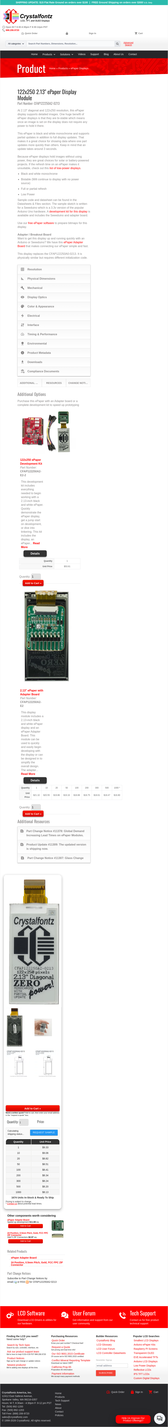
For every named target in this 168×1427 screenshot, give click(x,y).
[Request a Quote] (61, 1347)
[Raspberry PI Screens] (146, 1348)
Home (34, 54)
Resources (54, 383)
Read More (28, 773)
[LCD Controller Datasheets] (111, 1353)
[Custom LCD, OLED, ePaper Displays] (146, 1378)
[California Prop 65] (61, 1367)
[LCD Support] (23, 1351)
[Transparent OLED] (144, 1353)
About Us (119, 54)
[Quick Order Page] (58, 1340)
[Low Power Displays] (145, 1365)
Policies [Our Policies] (59, 1415)
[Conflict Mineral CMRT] (71, 1360)
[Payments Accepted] (63, 1373)
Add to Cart (25, 1226)
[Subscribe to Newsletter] (106, 1373)
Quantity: (12, 1121)
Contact (132, 54)
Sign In (92, 33)
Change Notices (79, 383)
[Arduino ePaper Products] (144, 1344)
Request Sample (44, 1132)
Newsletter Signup (104, 1360)
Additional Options (30, 383)
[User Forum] (106, 1348)
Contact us (12, 1203)
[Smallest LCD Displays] (146, 1340)
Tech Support (143, 1313)
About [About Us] (58, 1408)
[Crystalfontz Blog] (106, 1340)
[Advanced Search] (18, 1345)
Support (94, 54)
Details (35, 553)
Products (49, 54)
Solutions (66, 54)
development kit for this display (68, 211)
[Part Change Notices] (15, 1358)
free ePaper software (41, 223)
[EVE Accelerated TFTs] (146, 1357)
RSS (22, 1281)
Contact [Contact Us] (59, 1411)
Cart (140, 33)
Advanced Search (128, 44)
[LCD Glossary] (104, 1344)
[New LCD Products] (16, 1365)
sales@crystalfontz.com (15, 1417)
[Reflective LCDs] (142, 1369)
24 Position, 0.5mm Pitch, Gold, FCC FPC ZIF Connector (27, 1234)
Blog (106, 54)
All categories (16, 43)
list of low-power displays (65, 168)
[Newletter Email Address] (112, 1366)
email (10, 1281)
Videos (82, 54)
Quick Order (29, 33)
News (58, 1404)
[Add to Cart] (33, 583)
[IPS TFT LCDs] (142, 1374)
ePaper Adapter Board (18, 1220)
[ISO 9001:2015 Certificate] (68, 1353)
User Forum (84, 1313)
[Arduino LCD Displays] (146, 1361)
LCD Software (31, 1313)
